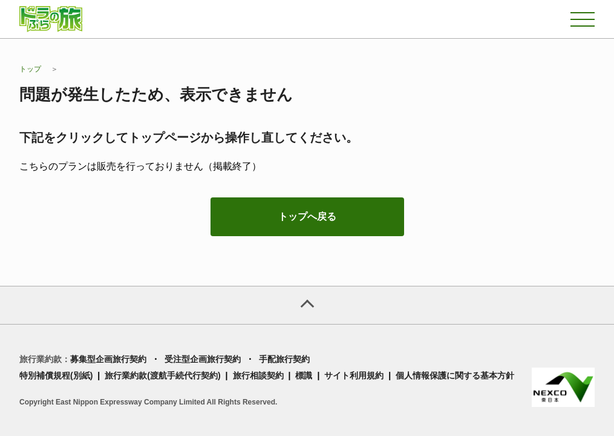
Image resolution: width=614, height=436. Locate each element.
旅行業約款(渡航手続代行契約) (162, 375)
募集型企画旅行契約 (108, 359)
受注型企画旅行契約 (203, 359)
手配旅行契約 (284, 359)
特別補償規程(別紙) (56, 375)
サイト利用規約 (354, 375)
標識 (303, 375)
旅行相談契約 (258, 375)
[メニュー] (582, 19)
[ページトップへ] (307, 305)
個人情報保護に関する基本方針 (455, 375)
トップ (30, 69)
